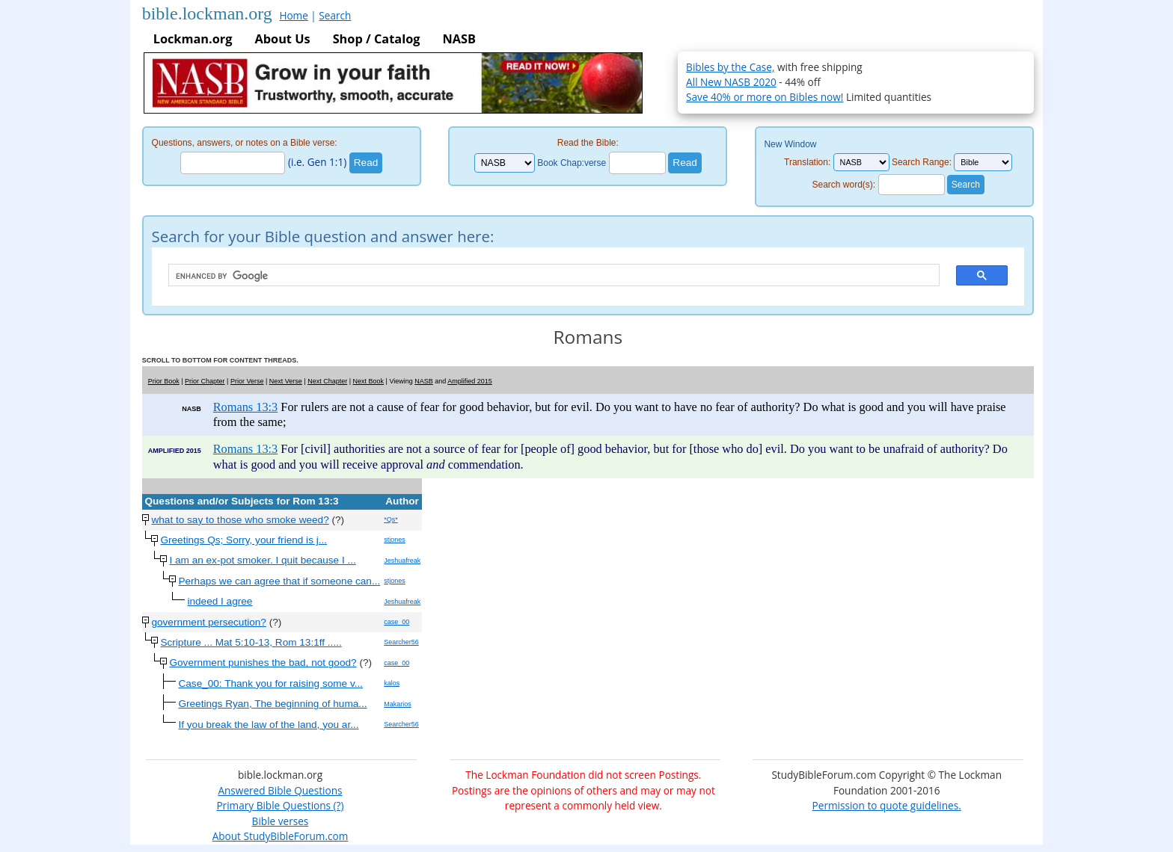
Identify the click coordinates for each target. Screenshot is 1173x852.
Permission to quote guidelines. (886, 805)
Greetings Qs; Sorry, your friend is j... (243, 540)
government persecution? (208, 622)
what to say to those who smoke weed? (239, 519)
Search (335, 15)
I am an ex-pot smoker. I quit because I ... (262, 560)
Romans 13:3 (245, 407)
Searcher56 (401, 642)
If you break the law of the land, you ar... (268, 724)
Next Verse (285, 381)
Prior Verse (247, 381)
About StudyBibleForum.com (280, 836)
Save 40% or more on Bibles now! (764, 97)
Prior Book (164, 381)
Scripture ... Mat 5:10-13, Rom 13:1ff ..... (250, 642)
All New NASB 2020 (731, 82)
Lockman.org (193, 39)
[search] (547, 276)
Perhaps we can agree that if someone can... (279, 581)
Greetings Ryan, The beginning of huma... (272, 703)
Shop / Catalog (376, 39)
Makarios (397, 704)
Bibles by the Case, (730, 67)
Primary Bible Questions (273, 805)
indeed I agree (219, 601)
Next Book (369, 381)
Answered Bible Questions (280, 790)
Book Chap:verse (571, 163)
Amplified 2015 (469, 381)
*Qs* (391, 519)
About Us (282, 39)
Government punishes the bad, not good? (262, 662)
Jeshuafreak (402, 560)
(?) (337, 805)
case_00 (396, 622)
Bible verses (280, 821)
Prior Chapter (205, 381)
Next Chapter (327, 381)
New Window (790, 144)
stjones (394, 539)
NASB (458, 39)
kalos (391, 683)
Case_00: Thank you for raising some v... (270, 683)
